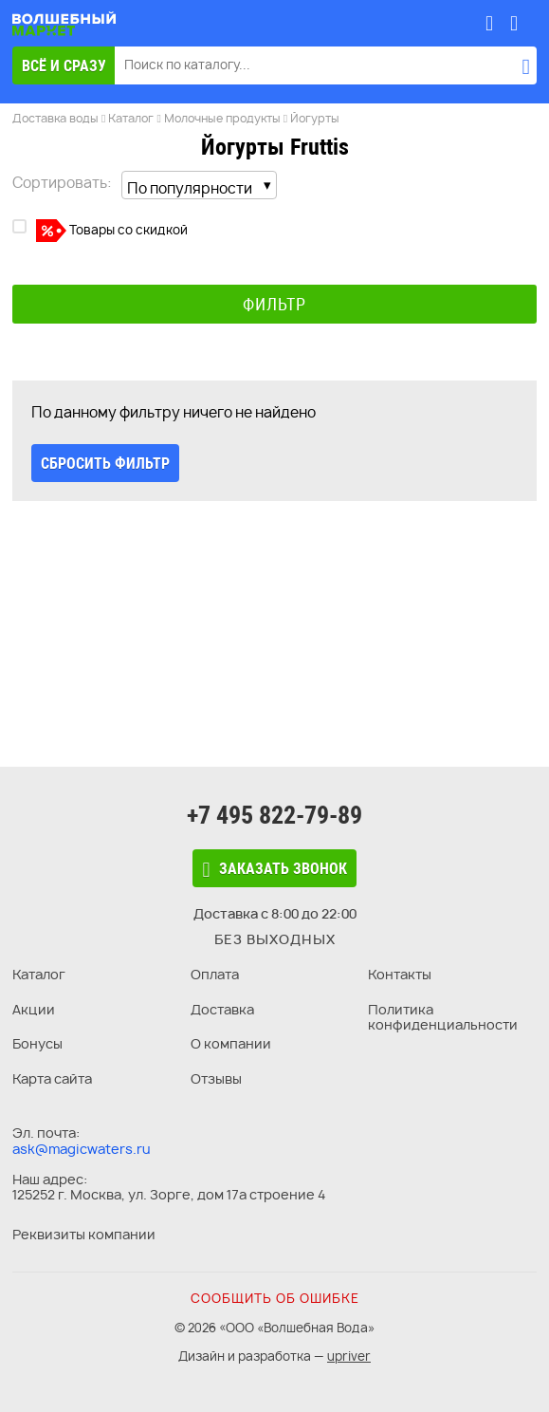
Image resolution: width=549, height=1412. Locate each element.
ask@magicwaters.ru (81, 1149)
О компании (231, 1043)
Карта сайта (52, 1078)
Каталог (38, 974)
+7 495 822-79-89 (274, 815)
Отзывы (216, 1078)
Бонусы (37, 1043)
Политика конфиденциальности (443, 1017)
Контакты (399, 974)
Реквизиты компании (84, 1234)
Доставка (222, 1009)
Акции (33, 1009)
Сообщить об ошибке (275, 1298)
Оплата (215, 974)
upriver (349, 1356)
